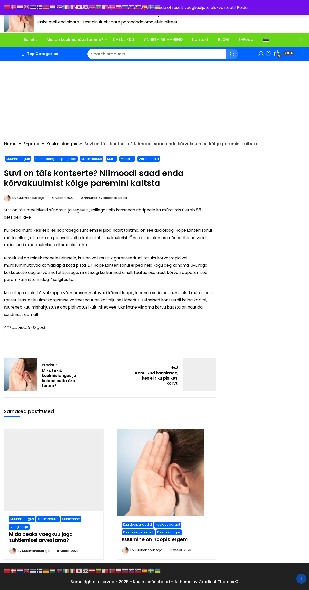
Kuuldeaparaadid (137, 524)
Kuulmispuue (91, 159)
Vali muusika (149, 159)
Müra (111, 159)
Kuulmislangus (18, 159)
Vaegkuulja (19, 527)
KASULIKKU (123, 39)
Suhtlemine (71, 519)
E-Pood (246, 39)
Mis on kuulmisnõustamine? (75, 39)
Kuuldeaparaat (168, 524)
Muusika (127, 159)
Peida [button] (242, 7)
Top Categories (38, 53)
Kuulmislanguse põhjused (55, 159)
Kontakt (200, 39)
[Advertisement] (154, 101)
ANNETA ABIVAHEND (163, 39)
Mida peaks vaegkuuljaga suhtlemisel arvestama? (41, 537)
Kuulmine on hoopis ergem (155, 539)
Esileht (30, 39)
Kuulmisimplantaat (138, 532)
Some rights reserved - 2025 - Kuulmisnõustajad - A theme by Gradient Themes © (154, 582)
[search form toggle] (300, 40)
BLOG (223, 39)
